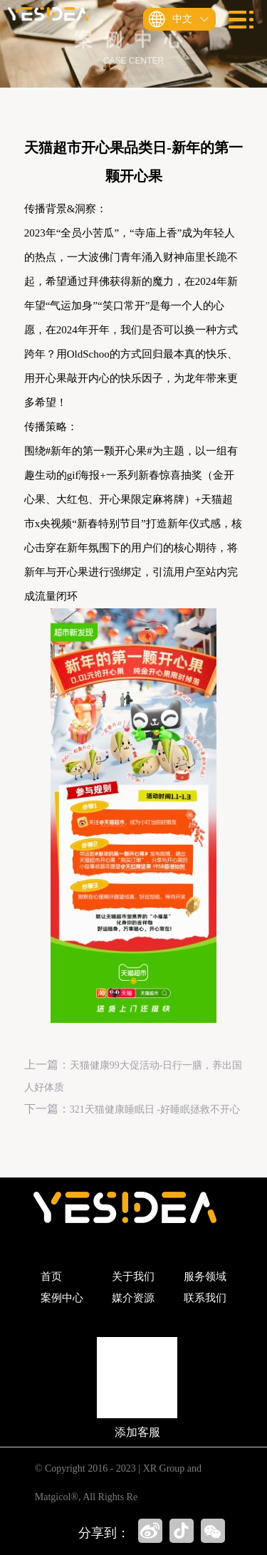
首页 (51, 1276)
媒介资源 (133, 1298)
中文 (187, 19)
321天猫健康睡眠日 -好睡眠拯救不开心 (155, 1109)
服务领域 (205, 1276)
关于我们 (133, 1276)
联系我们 (205, 1298)
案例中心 (62, 1298)
